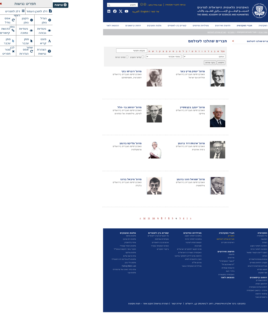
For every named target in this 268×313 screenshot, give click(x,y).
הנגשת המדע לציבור (141, 242)
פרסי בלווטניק (77, 242)
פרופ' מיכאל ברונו (78, 179)
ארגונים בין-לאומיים (107, 242)
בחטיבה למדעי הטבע (140, 236)
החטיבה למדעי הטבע (205, 246)
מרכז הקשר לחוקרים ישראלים (136, 249)
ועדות (212, 256)
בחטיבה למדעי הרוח (140, 239)
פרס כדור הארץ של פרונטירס (71, 269)
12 (91, 218)
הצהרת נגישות (109, 303)
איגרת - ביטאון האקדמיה (204, 290)
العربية (82, 11)
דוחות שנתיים (208, 280)
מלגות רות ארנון (76, 239)
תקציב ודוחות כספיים (205, 262)
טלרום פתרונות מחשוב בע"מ (134, 311)
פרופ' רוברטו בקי (79, 71)
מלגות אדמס (78, 236)
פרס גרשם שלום (76, 256)
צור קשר (102, 11)
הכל (169, 51)
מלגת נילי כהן (77, 262)
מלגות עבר (79, 272)
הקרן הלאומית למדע (140, 259)
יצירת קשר (124, 303)
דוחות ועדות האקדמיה (205, 287)
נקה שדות (157, 62)
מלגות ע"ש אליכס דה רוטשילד (71, 259)
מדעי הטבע (82, 57)
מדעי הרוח (67, 57)
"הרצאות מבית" (175, 264)
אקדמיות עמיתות (109, 239)
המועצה (211, 239)
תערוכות (145, 246)
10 (100, 218)
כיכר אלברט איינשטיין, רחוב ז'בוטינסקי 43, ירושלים (158, 303)
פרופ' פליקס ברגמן (78, 143)
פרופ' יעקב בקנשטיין (139, 107)
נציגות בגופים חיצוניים (205, 259)
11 (96, 218)
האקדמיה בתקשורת (174, 274)
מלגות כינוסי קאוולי (75, 246)
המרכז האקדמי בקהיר (107, 246)
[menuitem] (210, 25)
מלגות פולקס (78, 252)
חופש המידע (209, 269)
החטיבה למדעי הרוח (206, 249)
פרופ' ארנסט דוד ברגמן (138, 143)
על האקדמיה (209, 236)
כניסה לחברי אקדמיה (122, 4)
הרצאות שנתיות (175, 268)
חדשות (179, 254)
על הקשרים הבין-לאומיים (105, 236)
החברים (178, 32)
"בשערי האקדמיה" (174, 261)
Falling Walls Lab (76, 266)
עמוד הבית (210, 32)
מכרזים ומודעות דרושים (204, 266)
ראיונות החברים (175, 242)
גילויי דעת (177, 271)
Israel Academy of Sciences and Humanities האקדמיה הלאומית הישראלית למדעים (178, 11)
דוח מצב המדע (208, 283)
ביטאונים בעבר (208, 297)
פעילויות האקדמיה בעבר (139, 266)
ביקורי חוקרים (110, 249)
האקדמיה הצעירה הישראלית (137, 252)
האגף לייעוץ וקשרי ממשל (204, 252)
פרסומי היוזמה (208, 294)
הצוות (212, 242)
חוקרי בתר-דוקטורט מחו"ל (72, 249)
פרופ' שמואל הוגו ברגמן (138, 179)
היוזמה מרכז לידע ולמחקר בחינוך (135, 256)
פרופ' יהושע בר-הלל (77, 107)
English (92, 11)
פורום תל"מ (144, 262)
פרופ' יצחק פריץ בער (139, 71)
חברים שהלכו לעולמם (164, 32)
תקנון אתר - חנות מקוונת (87, 303)
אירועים (178, 257)
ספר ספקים (210, 272)
